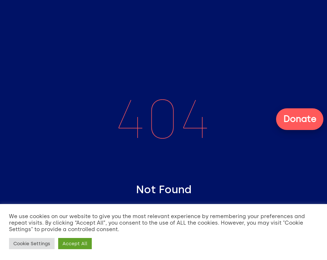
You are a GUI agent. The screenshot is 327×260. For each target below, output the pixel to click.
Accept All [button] (75, 243)
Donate (299, 118)
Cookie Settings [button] (31, 243)
